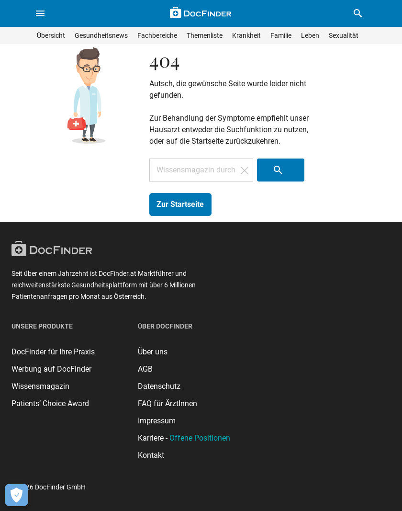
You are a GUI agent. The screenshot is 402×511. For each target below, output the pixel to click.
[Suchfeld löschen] (244, 170)
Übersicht (51, 35)
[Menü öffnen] (40, 13)
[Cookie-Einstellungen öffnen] (16, 495)
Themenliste (205, 35)
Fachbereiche (157, 35)
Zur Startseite (180, 204)
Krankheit (246, 35)
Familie (280, 35)
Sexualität (343, 35)
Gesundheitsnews (101, 35)
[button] (358, 13)
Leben (310, 35)
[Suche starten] (280, 170)
